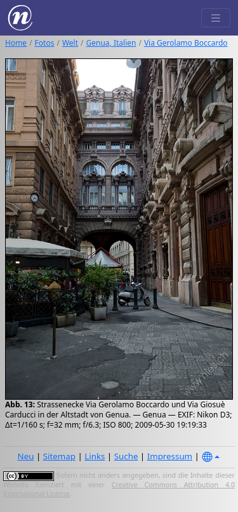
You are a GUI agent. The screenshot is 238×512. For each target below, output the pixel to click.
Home (16, 42)
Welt (70, 42)
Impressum (169, 456)
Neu (26, 456)
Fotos (45, 42)
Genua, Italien (111, 42)
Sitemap (59, 456)
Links (94, 456)
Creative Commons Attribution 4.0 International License (119, 489)
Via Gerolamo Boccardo (186, 42)
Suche (126, 456)
